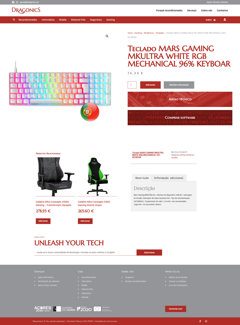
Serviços (192, 10)
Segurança (96, 20)
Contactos (222, 10)
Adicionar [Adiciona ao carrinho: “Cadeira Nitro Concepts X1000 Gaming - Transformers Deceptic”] (43, 221)
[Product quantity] (132, 85)
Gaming (110, 20)
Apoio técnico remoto (217, 2)
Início (130, 33)
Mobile (62, 20)
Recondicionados (28, 20)
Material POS (78, 20)
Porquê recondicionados (169, 10)
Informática (48, 20)
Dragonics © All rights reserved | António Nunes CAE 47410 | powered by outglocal (75, 321)
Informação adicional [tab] (168, 177)
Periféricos (149, 33)
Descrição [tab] (142, 177)
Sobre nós (206, 10)
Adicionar (150, 85)
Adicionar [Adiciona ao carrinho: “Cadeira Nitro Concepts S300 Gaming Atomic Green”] (85, 221)
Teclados (160, 33)
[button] (14, 20)
